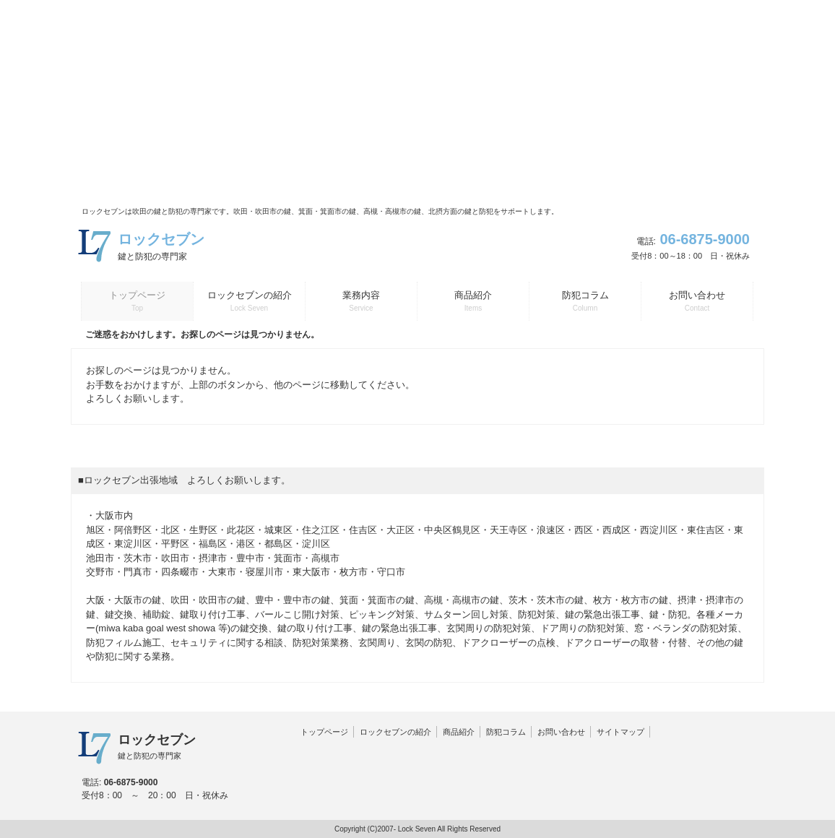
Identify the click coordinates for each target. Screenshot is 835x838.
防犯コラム (506, 731)
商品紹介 (459, 731)
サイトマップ (620, 731)
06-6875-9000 (704, 239)
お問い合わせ (561, 731)
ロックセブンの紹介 (395, 731)
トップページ (324, 731)
